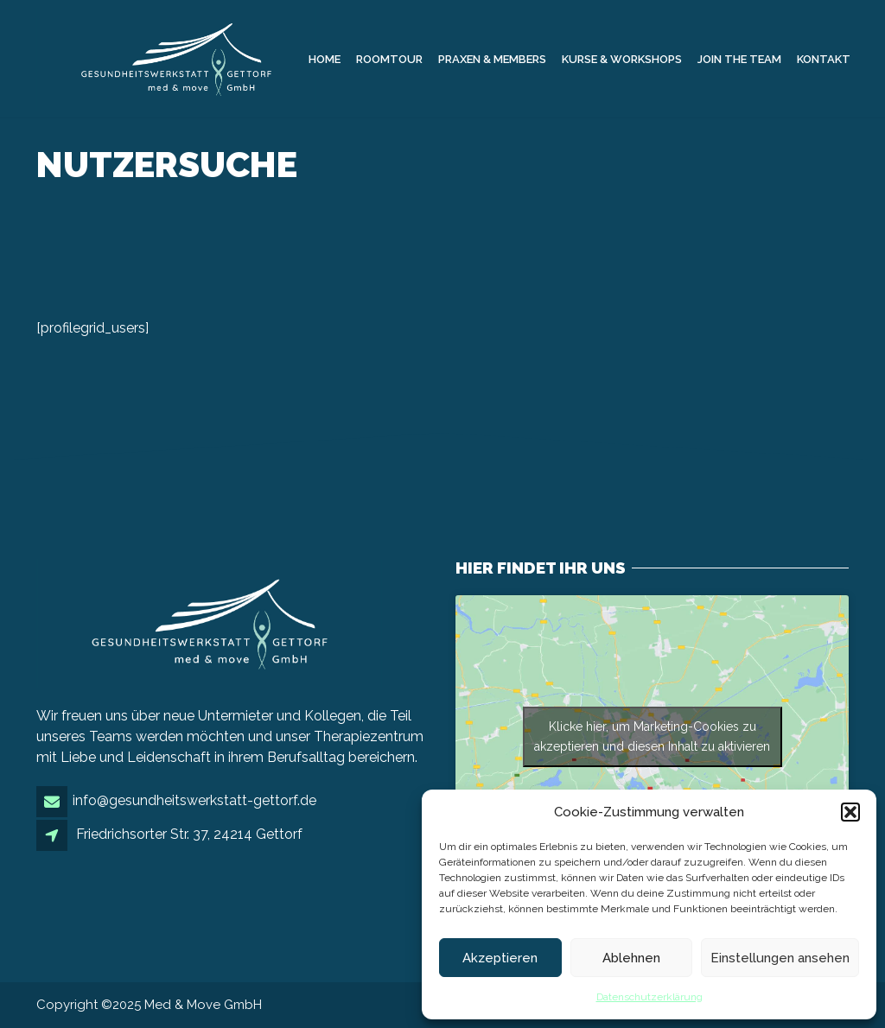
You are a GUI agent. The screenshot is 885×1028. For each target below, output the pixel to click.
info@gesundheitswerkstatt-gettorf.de (194, 800)
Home (325, 58)
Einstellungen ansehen (780, 958)
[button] (850, 812)
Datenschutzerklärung (649, 997)
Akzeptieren (500, 958)
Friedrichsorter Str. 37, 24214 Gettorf (189, 834)
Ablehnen (631, 958)
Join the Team (739, 58)
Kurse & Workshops (622, 58)
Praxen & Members (492, 58)
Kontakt (823, 58)
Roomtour (389, 58)
